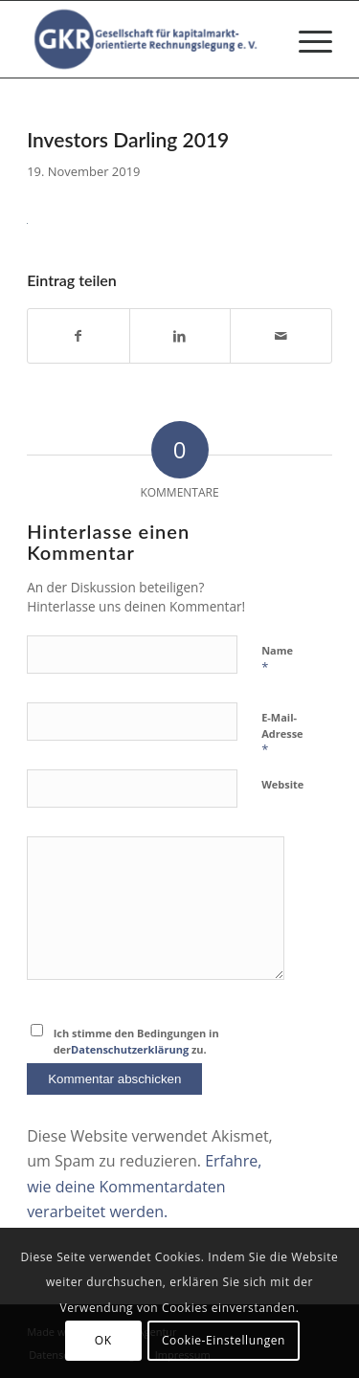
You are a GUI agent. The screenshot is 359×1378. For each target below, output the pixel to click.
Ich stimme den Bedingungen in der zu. (136, 1041)
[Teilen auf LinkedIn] (180, 336)
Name (277, 659)
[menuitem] (306, 39)
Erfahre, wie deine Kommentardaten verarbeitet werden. (144, 1186)
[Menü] (306, 39)
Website (282, 784)
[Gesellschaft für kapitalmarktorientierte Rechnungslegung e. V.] (149, 39)
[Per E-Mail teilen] (281, 336)
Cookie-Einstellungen (223, 1340)
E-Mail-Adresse (282, 734)
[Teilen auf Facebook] (78, 336)
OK (103, 1340)
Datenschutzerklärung (130, 1049)
